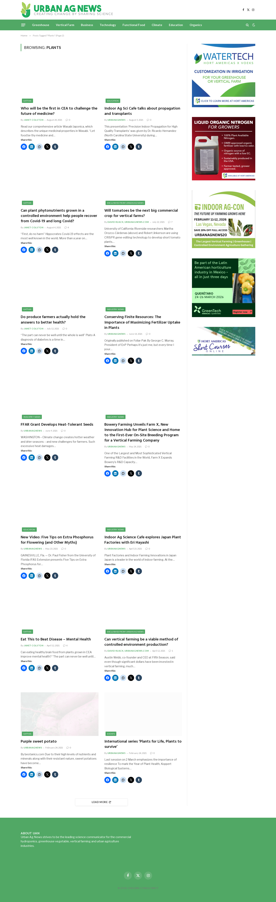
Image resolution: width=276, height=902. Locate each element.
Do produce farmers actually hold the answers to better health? (53, 320)
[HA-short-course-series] (223, 354)
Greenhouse (40, 25)
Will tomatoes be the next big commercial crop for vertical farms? (141, 213)
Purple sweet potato (39, 741)
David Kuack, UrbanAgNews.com (128, 222)
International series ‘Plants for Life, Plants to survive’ (143, 744)
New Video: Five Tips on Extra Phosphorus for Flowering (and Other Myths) (57, 540)
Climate (157, 25)
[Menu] (23, 24)
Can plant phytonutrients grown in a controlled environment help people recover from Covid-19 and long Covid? (59, 216)
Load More (101, 802)
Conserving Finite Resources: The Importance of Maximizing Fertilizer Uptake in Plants (142, 323)
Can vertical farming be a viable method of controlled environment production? (141, 642)
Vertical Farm (65, 25)
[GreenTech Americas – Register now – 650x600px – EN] (223, 316)
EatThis (27, 101)
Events (111, 734)
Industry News (115, 309)
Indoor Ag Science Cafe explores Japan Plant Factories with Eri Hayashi (142, 540)
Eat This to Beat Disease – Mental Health (56, 639)
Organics (196, 25)
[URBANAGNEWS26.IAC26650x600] (223, 247)
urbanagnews (117, 120)
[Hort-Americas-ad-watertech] (223, 106)
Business (87, 25)
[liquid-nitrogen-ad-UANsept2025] (223, 179)
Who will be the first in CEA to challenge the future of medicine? (59, 111)
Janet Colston (33, 120)
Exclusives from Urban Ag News (125, 203)
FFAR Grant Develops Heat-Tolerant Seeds (57, 424)
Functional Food (134, 25)
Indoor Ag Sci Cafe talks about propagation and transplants (142, 111)
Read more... (43, 846)
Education (176, 25)
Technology (108, 25)
